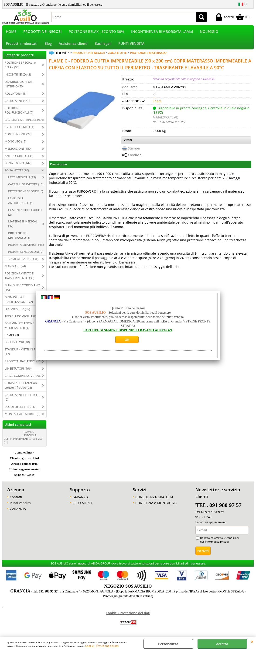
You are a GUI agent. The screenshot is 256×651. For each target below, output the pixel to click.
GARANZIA (18, 509)
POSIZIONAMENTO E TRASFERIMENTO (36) (19, 276)
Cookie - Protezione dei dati (102, 646)
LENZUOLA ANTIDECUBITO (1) (21, 201)
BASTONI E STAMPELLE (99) (23, 121)
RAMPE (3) (12, 336)
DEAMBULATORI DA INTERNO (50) (18, 84)
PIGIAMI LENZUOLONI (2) (25, 252)
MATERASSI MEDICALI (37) (23, 224)
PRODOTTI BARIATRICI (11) (23, 362)
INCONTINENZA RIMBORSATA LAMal (162, 31)
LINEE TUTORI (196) (18, 369)
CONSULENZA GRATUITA (154, 498)
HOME (11, 31)
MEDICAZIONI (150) (18, 149)
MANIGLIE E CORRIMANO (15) (22, 288)
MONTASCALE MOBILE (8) (22, 415)
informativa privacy (217, 542)
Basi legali (103, 44)
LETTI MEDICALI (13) (22, 178)
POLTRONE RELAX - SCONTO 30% (96, 31)
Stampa (134, 149)
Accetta (222, 644)
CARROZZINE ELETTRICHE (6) (22, 398)
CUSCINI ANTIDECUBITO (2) (25, 213)
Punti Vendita (20, 504)
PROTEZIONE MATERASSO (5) (19, 236)
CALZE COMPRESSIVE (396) (23, 376)
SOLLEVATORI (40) (17, 343)
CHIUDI (252, 641)
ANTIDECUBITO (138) (19, 157)
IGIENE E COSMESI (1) (19, 128)
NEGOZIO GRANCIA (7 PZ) (169, 123)
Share (157, 102)
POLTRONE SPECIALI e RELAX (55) (20, 65)
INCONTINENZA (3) (18, 75)
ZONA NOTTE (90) (17, 171)
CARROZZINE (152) (17, 102)
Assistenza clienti (73, 44)
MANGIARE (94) (15, 267)
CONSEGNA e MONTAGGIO (156, 504)
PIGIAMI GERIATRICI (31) (21, 260)
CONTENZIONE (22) (18, 135)
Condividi (135, 156)
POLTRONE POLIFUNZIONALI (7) (19, 111)
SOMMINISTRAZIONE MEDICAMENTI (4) (19, 326)
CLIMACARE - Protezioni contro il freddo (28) (21, 386)
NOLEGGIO (209, 31)
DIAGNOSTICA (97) (17, 310)
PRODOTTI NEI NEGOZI (42, 31)
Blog (48, 44)
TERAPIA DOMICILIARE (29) (23, 317)
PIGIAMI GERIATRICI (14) (25, 245)
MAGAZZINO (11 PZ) (165, 118)
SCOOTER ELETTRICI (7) (21, 407)
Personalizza (168, 644)
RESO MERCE (82, 504)
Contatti (16, 498)
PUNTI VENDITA (131, 44)
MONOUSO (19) (15, 142)
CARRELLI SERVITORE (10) (25, 185)
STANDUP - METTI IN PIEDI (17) (23, 352)
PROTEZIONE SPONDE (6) (25, 192)
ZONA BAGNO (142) (18, 164)
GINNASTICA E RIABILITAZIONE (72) (19, 300)
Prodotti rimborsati (22, 44)
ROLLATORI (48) (16, 94)
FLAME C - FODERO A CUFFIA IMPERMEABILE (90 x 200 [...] (23, 438)
